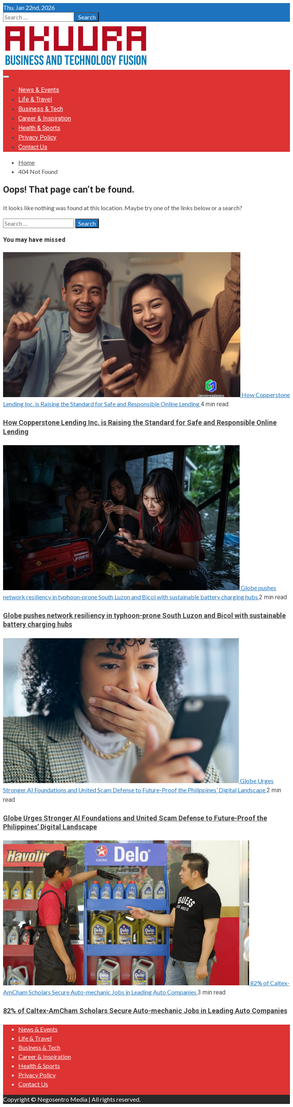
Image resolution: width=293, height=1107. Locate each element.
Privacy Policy (37, 137)
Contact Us (32, 147)
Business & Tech (40, 109)
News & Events (38, 89)
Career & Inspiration (44, 118)
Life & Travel (35, 99)
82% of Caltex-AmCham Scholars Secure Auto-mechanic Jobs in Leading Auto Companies (145, 1011)
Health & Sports (39, 128)
